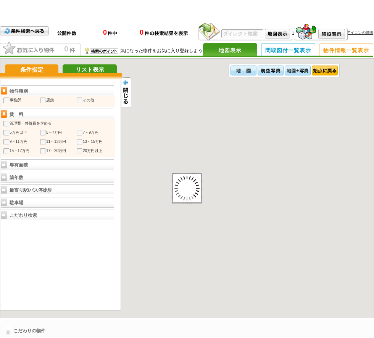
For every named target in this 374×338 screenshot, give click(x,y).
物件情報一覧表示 (346, 50)
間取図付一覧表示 (288, 50)
